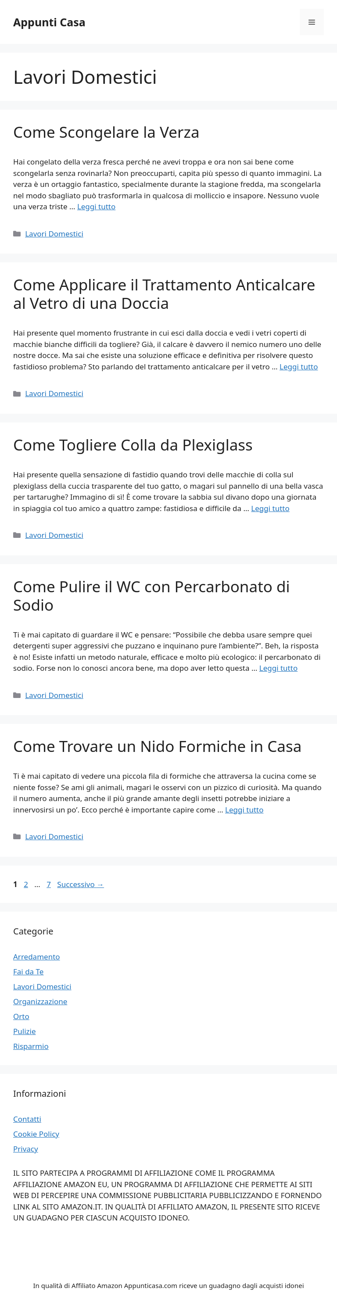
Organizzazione (40, 1001)
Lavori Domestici (54, 234)
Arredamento (36, 957)
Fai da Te (28, 971)
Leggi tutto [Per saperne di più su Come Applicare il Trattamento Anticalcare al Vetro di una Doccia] (299, 366)
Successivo (80, 884)
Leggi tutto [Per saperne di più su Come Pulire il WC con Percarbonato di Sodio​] (278, 668)
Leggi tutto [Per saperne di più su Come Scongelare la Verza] (96, 206)
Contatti (27, 1119)
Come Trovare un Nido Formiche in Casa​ (157, 746)
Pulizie (24, 1031)
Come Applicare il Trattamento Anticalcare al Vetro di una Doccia (164, 293)
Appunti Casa (49, 21)
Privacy (25, 1149)
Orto (21, 1016)
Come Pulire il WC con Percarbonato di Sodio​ (151, 595)
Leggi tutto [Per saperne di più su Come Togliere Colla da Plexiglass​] (270, 508)
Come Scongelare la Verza (106, 132)
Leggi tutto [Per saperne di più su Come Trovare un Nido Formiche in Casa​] (244, 810)
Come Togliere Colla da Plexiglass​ (133, 444)
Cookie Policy (36, 1134)
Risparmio (31, 1046)
